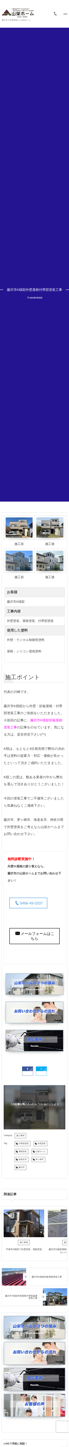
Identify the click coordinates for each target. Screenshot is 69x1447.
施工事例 (20, 1136)
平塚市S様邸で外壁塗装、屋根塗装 (24, 1249)
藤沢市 (22, 1167)
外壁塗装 (42, 1144)
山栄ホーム (41, 1151)
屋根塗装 (23, 1151)
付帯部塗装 (24, 1144)
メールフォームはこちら (37, 936)
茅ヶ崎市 (40, 1159)
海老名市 (23, 1159)
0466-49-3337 (31, 903)
